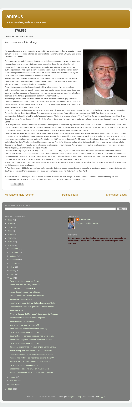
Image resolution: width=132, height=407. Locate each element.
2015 (10, 389)
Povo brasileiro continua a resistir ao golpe (27, 318)
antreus (14, 16)
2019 (10, 234)
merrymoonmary (74, 396)
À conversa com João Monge (22, 321)
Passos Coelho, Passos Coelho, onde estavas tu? (30, 361)
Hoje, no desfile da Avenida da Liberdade (27, 296)
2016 (10, 245)
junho (12, 271)
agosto (13, 263)
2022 (10, 223)
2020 (10, 231)
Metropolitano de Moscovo (21, 299)
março (13, 377)
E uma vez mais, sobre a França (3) (24, 325)
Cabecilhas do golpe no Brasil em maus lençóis (29, 369)
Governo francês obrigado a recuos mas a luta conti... (32, 336)
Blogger (101, 396)
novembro (14, 252)
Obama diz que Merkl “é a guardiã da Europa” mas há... (33, 307)
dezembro (14, 249)
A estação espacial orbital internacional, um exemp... (31, 350)
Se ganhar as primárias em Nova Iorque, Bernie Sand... (33, 347)
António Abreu (85, 220)
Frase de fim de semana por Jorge (24, 365)
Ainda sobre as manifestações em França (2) (28, 329)
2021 (10, 227)
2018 (10, 238)
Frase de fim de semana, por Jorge (24, 281)
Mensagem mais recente (19, 194)
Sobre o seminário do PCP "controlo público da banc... (32, 372)
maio (12, 274)
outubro (13, 256)
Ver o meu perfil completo (87, 223)
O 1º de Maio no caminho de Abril (24, 288)
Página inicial (70, 194)
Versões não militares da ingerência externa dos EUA (32, 358)
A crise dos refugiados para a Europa (25, 292)
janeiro (13, 384)
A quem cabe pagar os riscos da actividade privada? (31, 340)
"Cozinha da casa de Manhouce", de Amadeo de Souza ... (34, 314)
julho (12, 267)
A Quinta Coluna (16, 310)
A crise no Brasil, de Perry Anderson (25, 285)
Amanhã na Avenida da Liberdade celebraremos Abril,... (33, 303)
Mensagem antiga (116, 194)
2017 (10, 242)
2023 (10, 220)
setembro (14, 260)
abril (12, 278)
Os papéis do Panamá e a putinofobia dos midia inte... (32, 354)
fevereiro (14, 381)
